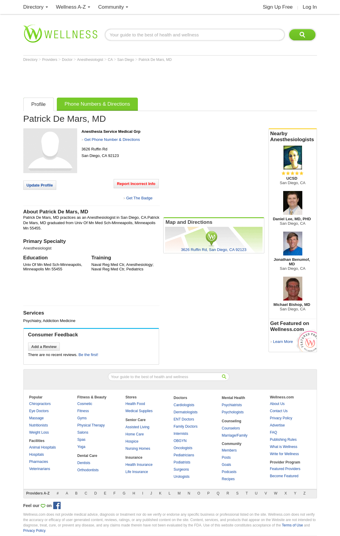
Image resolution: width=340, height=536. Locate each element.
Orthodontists (88, 470)
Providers (50, 60)
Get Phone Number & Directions (112, 139)
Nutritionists (38, 425)
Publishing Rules (283, 440)
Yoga (81, 447)
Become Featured (284, 476)
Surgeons (181, 469)
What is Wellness (284, 447)
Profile (38, 104)
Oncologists (183, 448)
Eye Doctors (39, 411)
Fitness (83, 411)
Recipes (228, 479)
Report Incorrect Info (136, 183)
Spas (81, 440)
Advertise (277, 425)
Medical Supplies (139, 411)
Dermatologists (186, 412)
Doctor (68, 60)
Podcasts (229, 472)
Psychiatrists (232, 405)
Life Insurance (137, 472)
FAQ (273, 432)
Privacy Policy (281, 418)
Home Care (135, 434)
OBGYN (180, 441)
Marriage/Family (235, 435)
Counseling (231, 421)
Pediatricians (184, 455)
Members (229, 450)
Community (111, 7)
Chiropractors (40, 404)
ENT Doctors (184, 419)
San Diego (126, 60)
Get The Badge (139, 198)
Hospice (132, 441)
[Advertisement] (132, 78)
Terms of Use (292, 525)
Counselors (231, 428)
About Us (277, 404)
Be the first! (88, 354)
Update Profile (40, 185)
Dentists (83, 463)
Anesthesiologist (90, 60)
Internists (181, 434)
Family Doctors (186, 426)
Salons (83, 432)
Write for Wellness (284, 454)
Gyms (82, 418)
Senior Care (136, 420)
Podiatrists (182, 462)
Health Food (135, 404)
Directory (33, 7)
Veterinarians (39, 469)
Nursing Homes (138, 448)
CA (111, 60)
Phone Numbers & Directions (97, 104)
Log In (310, 7)
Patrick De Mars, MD (155, 60)
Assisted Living (138, 427)
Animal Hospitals (42, 447)
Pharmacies (38, 462)
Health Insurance (139, 465)
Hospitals (36, 454)
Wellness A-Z (71, 7)
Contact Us (279, 411)
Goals (226, 465)
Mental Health (233, 398)
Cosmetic (84, 404)
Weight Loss (39, 432)
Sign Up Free (278, 7)
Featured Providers (285, 469)
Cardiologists (184, 405)
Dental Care (87, 456)
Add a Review (44, 346)
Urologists (182, 477)
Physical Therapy (91, 425)
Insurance (134, 457)
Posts (226, 457)
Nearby (292, 137)
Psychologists (233, 412)
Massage (36, 418)
